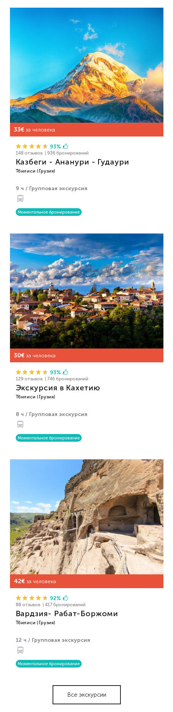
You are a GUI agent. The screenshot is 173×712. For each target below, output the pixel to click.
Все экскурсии (86, 694)
